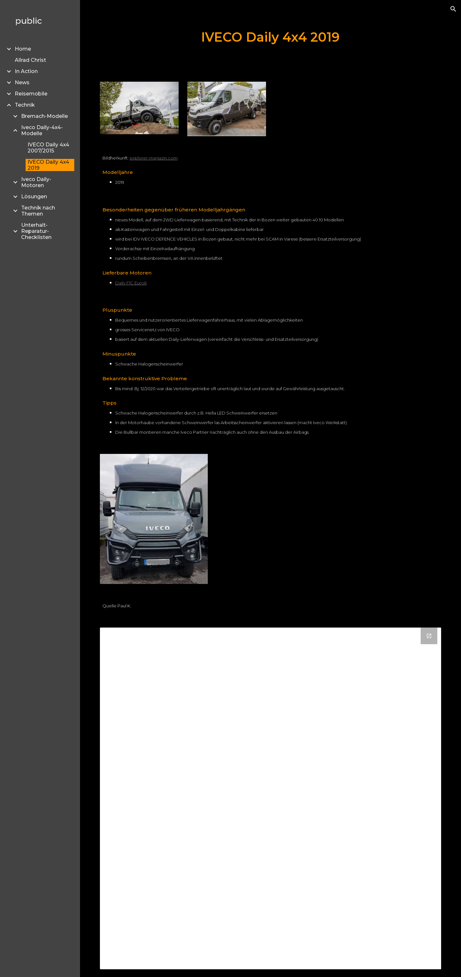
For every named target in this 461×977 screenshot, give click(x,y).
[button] (453, 9)
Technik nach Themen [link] (38, 211)
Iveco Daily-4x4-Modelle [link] (42, 130)
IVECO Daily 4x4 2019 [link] (48, 165)
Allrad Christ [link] (30, 60)
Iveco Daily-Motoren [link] (36, 182)
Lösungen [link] (34, 196)
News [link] (22, 82)
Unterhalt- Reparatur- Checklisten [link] (36, 231)
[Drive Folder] (270, 798)
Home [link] (23, 49)
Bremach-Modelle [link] (44, 116)
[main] (270, 37)
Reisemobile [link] (31, 94)
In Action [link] (26, 71)
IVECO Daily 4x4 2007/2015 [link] (48, 148)
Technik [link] (25, 105)
